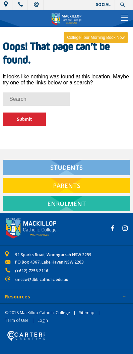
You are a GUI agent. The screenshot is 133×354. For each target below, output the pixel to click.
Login (43, 320)
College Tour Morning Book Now (96, 37)
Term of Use (16, 320)
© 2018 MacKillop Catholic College (37, 312)
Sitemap (86, 312)
